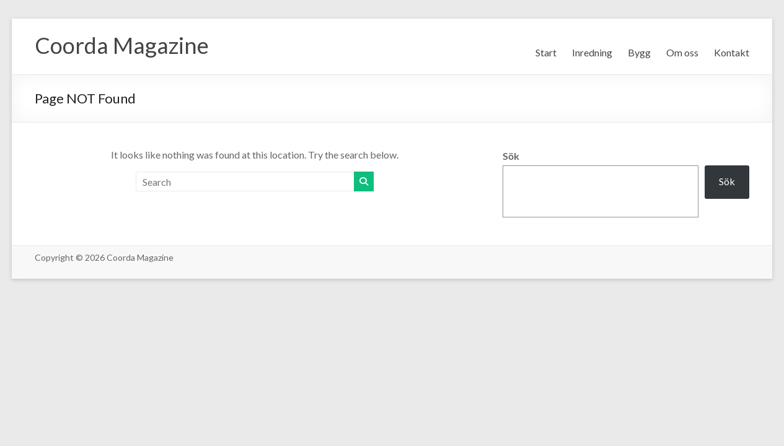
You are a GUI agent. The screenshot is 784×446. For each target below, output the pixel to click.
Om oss (682, 52)
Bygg (639, 52)
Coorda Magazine (122, 45)
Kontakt (731, 52)
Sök (511, 156)
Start (546, 52)
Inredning (592, 52)
